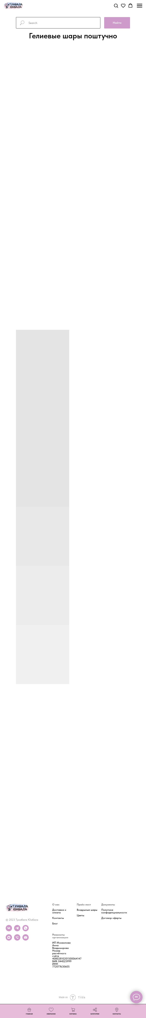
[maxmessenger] (9, 939)
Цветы (80, 915)
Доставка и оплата (59, 911)
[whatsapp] (25, 930)
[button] (116, 5)
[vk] (9, 930)
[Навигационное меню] (139, 6)
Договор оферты (111, 918)
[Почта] (25, 939)
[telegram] (17, 930)
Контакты (58, 918)
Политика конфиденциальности (114, 911)
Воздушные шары (87, 909)
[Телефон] (17, 939)
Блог (55, 923)
